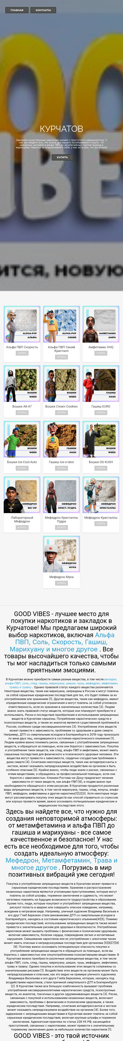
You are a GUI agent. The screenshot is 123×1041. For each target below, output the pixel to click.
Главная (17, 10)
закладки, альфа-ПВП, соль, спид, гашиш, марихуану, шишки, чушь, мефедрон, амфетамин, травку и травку (61, 683)
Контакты (43, 10)
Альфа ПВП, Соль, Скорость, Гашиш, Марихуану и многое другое (62, 642)
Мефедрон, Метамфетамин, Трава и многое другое (62, 863)
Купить (62, 157)
